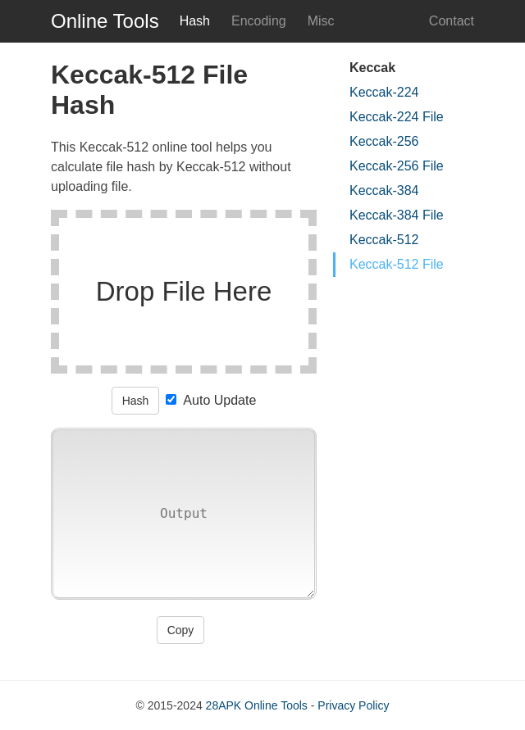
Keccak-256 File (396, 166)
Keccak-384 (384, 190)
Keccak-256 (384, 141)
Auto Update (211, 400)
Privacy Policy (353, 705)
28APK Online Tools (257, 705)
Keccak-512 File (396, 264)
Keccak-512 (384, 240)
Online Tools (105, 21)
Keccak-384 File (396, 215)
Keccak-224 (384, 92)
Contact (451, 21)
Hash (135, 400)
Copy (180, 630)
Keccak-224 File (396, 117)
